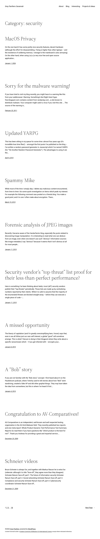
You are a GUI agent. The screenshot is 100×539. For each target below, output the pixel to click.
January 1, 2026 (10, 63)
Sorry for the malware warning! (37, 86)
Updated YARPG (21, 133)
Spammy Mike (20, 180)
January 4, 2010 (10, 391)
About (61, 6)
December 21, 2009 (11, 489)
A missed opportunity (27, 325)
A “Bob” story (18, 369)
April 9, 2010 (9, 158)
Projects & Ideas (88, 6)
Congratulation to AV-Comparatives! (42, 414)
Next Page (90, 507)
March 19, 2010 (10, 202)
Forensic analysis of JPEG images (39, 225)
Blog (67, 6)
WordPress (32, 529)
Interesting (76, 6)
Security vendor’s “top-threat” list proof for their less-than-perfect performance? (48, 275)
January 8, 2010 (10, 347)
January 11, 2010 (11, 249)
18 (12, 508)
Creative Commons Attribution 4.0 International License (36, 531)
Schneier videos (21, 461)
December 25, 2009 (11, 439)
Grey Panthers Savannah (14, 6)
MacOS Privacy (20, 39)
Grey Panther (14, 529)
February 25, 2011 (11, 111)
